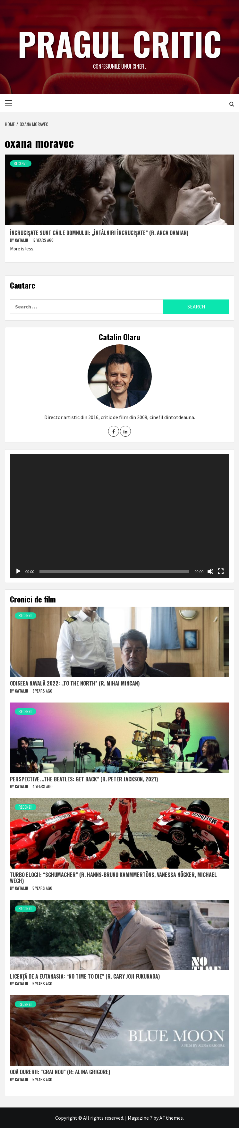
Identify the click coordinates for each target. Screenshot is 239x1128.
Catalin (22, 240)
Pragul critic (120, 43)
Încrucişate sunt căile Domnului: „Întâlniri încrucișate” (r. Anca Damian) (99, 233)
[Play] (18, 571)
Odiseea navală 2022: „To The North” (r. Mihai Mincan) (75, 683)
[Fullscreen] (221, 571)
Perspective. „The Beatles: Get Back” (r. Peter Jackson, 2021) (84, 779)
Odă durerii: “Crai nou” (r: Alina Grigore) (60, 1072)
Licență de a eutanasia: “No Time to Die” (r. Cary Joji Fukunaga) (85, 976)
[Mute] (210, 571)
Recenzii (21, 163)
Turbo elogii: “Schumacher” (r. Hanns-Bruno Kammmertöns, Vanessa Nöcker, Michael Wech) (113, 878)
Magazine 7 (140, 1118)
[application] (119, 515)
